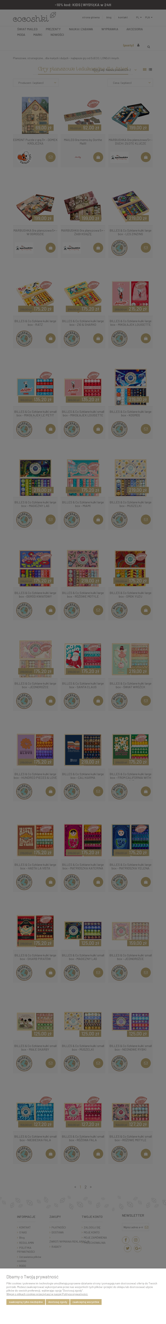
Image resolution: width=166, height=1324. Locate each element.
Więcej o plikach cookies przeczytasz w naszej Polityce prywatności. (47, 1294)
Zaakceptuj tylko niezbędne (26, 1301)
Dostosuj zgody (57, 1301)
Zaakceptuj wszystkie (85, 1301)
